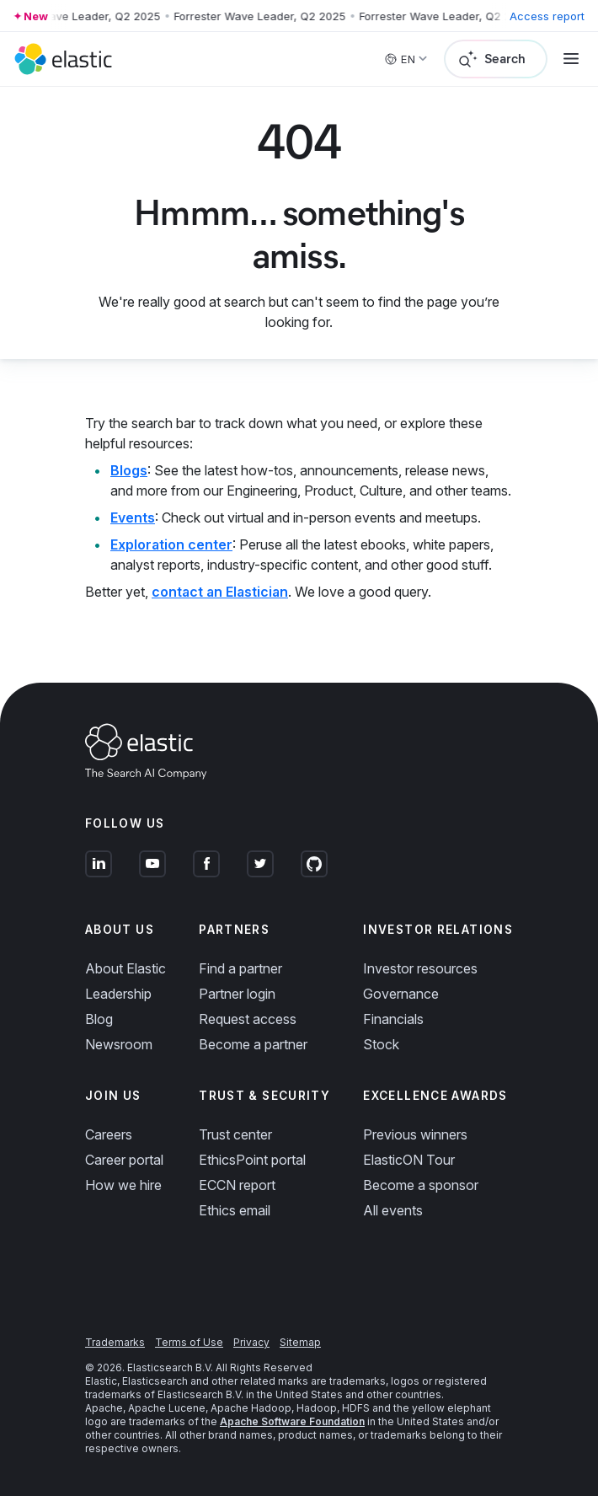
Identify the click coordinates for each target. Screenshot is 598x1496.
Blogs (128, 470)
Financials (393, 1019)
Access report (547, 16)
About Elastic (125, 968)
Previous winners (415, 1134)
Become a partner (253, 1044)
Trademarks (115, 1342)
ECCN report (237, 1185)
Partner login (237, 993)
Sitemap (300, 1342)
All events (393, 1210)
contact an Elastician (220, 591)
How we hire (123, 1185)
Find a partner (240, 968)
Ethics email (234, 1210)
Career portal (124, 1159)
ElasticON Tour (409, 1159)
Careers (108, 1134)
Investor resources (420, 968)
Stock (381, 1044)
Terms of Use (189, 1342)
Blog (99, 1019)
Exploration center (171, 544)
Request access (247, 1019)
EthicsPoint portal (252, 1159)
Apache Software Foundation (292, 1421)
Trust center (235, 1134)
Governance (401, 993)
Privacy (251, 1342)
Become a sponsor (420, 1185)
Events (132, 517)
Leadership (118, 993)
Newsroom (118, 1044)
